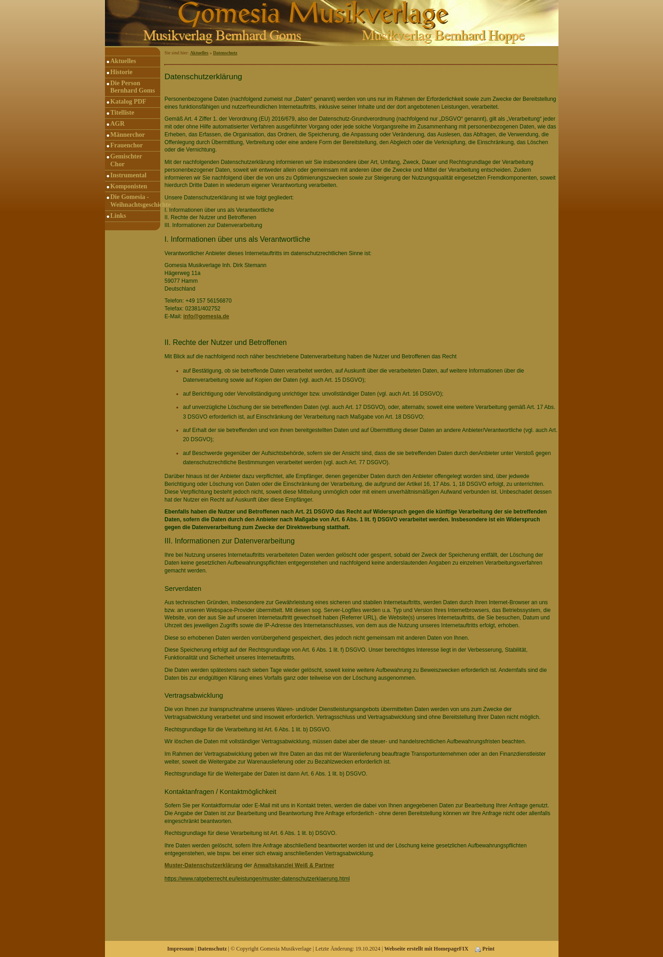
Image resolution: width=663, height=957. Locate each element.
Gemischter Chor (126, 160)
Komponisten (128, 186)
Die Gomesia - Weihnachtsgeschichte (135, 200)
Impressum (180, 948)
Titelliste (122, 112)
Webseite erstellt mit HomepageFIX (426, 948)
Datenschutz (225, 52)
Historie (121, 72)
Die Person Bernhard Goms (132, 87)
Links (118, 215)
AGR (117, 123)
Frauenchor (126, 145)
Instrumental (128, 175)
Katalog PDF (128, 101)
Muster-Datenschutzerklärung (203, 865)
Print (484, 948)
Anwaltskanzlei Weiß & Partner (294, 865)
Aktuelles (123, 61)
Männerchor (127, 134)
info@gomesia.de (206, 316)
